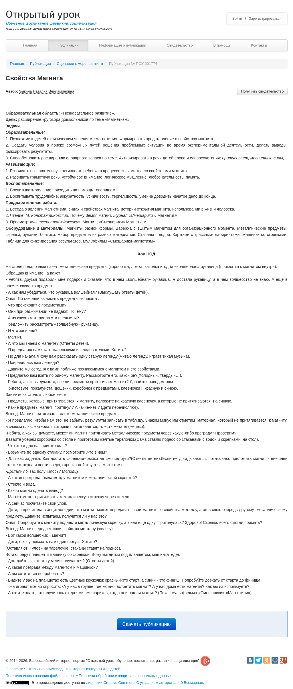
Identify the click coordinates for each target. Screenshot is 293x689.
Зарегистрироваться (265, 19)
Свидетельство (180, 45)
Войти (237, 19)
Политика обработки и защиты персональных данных (125, 676)
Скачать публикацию (146, 624)
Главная (30, 45)
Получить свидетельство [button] (262, 91)
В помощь (221, 45)
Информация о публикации (122, 45)
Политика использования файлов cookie (41, 676)
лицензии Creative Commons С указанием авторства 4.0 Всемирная (144, 682)
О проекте (14, 669)
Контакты (259, 45)
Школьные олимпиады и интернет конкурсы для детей (73, 669)
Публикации (68, 45)
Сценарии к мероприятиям (80, 63)
